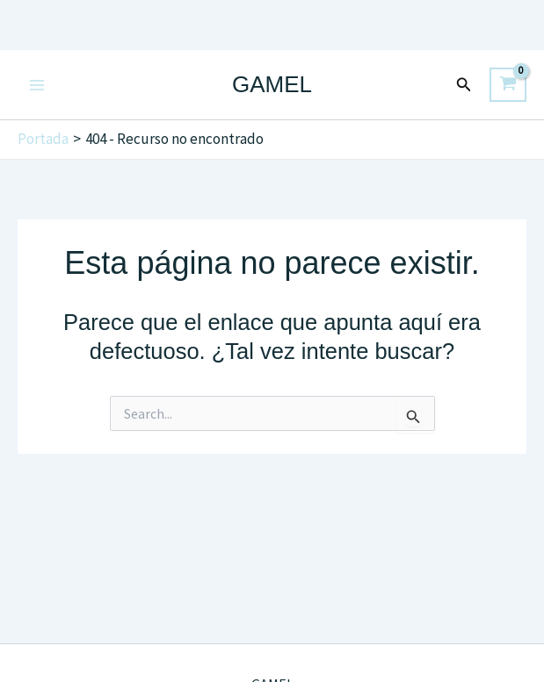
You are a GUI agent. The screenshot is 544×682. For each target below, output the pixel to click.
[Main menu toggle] (37, 85)
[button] (464, 85)
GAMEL (272, 84)
